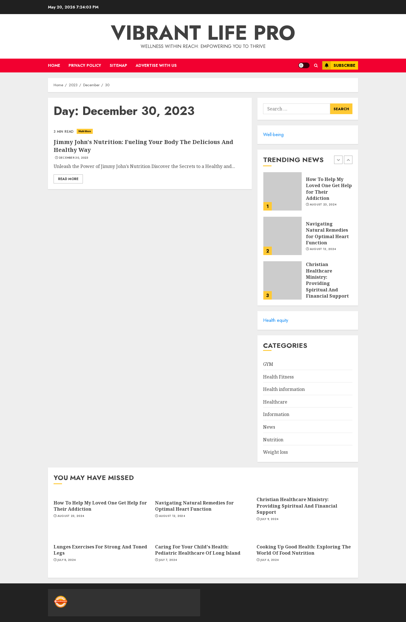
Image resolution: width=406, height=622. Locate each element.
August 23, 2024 (323, 205)
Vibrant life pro (203, 32)
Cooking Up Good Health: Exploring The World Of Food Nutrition (304, 550)
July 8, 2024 (67, 560)
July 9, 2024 (270, 519)
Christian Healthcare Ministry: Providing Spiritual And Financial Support (327, 280)
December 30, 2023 (74, 158)
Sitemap (118, 65)
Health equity (275, 320)
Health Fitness (278, 377)
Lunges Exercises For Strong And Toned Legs (100, 550)
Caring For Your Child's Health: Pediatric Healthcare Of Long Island (197, 550)
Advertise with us (156, 65)
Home (54, 65)
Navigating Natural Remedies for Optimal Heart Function (327, 233)
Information (276, 414)
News (269, 427)
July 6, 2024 (270, 560)
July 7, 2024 (168, 560)
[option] (307, 194)
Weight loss (275, 452)
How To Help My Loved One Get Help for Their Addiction (329, 188)
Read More (68, 178)
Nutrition (84, 131)
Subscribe (338, 65)
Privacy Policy (85, 65)
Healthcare (275, 402)
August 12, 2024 (323, 249)
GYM (268, 364)
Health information (284, 389)
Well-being (273, 134)
